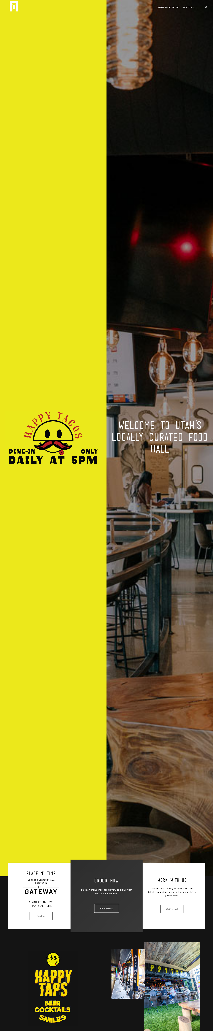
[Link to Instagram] (206, 7)
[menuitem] (168, 7)
